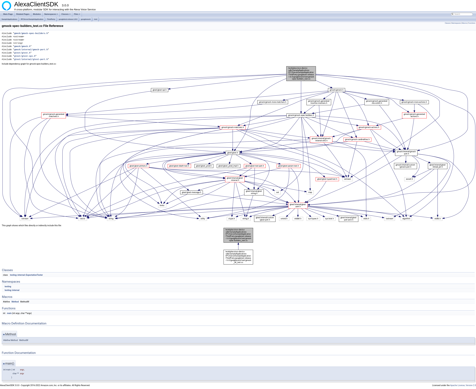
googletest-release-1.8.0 (68, 19)
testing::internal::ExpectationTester (26, 275)
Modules (37, 14)
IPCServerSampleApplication (32, 19)
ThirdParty (51, 19)
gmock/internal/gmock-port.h (31, 49)
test (95, 19)
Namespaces (51, 15)
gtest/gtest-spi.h (24, 56)
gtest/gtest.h (22, 52)
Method (15, 302)
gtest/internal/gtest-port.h (31, 59)
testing (8, 286)
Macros (464, 23)
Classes (66, 15)
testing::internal (12, 290)
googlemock (86, 19)
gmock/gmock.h (22, 46)
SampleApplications (9, 19)
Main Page (8, 14)
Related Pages (22, 14)
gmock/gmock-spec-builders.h (31, 33)
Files (77, 15)
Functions (471, 23)
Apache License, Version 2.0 (463, 385)
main (9, 313)
